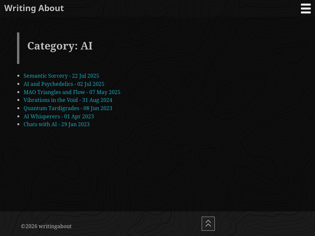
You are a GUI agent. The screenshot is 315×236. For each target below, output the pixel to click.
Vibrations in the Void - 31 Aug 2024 (68, 100)
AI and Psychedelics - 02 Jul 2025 (64, 84)
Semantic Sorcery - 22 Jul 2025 (61, 75)
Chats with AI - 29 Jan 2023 (57, 124)
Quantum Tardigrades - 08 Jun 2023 (68, 108)
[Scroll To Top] (208, 224)
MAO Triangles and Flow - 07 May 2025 (72, 92)
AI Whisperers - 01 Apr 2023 (59, 116)
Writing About (34, 8)
